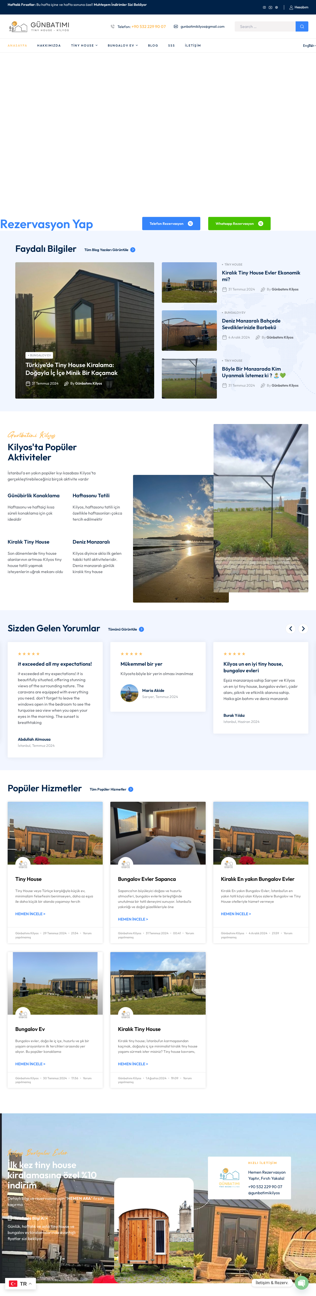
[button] (290, 629)
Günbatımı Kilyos (88, 383)
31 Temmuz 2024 (45, 383)
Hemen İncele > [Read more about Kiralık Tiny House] (133, 1063)
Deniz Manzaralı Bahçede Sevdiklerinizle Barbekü (251, 323)
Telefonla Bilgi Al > (31, 1218)
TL (304, 45)
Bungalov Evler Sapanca (147, 879)
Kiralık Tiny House (139, 1029)
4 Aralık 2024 (239, 337)
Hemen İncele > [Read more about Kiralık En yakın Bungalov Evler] (236, 913)
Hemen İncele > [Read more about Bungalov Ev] (30, 1063)
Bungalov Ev (39, 355)
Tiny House (232, 264)
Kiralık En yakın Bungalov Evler (258, 879)
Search (302, 26)
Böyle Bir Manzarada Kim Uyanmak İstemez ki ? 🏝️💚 (254, 372)
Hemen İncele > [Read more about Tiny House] (30, 913)
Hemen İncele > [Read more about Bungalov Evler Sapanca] (133, 919)
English (287, 45)
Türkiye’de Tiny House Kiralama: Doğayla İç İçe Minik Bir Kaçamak (71, 368)
